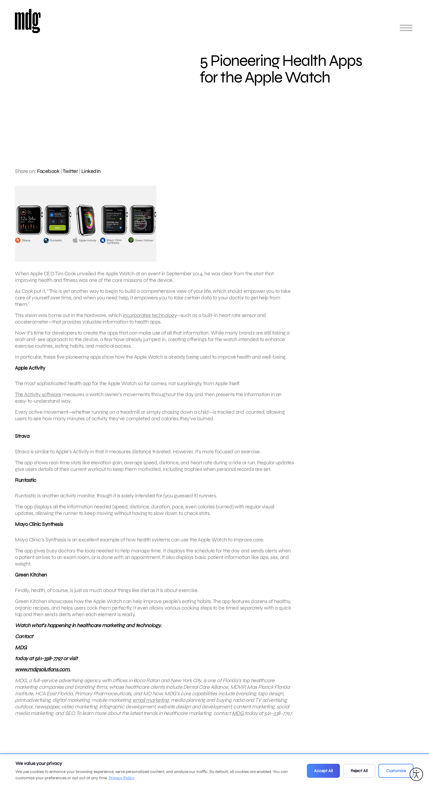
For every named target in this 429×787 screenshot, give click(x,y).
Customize (396, 770)
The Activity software (38, 398)
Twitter (70, 171)
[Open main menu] (406, 30)
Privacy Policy (121, 777)
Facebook (48, 171)
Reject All (359, 770)
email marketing (151, 703)
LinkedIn (91, 171)
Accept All (323, 770)
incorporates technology (150, 319)
